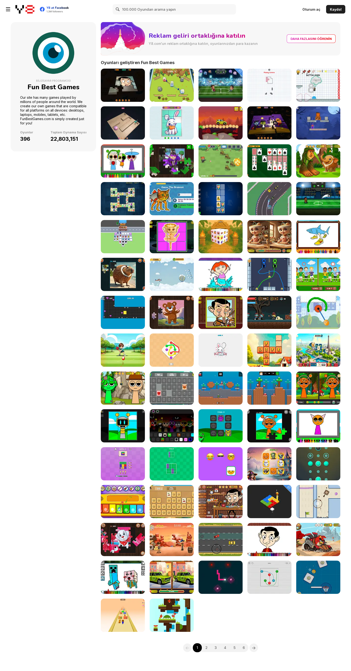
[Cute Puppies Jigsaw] (123, 539)
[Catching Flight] (172, 274)
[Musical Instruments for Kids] (123, 501)
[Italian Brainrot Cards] (221, 198)
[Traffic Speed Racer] (221, 539)
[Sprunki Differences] (318, 388)
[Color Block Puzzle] (123, 463)
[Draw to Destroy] (318, 312)
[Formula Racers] (269, 198)
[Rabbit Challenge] (172, 615)
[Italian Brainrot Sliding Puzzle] (172, 236)
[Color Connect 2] (172, 350)
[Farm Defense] (221, 161)
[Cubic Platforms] (269, 501)
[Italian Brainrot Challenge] (172, 198)
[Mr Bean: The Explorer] (221, 501)
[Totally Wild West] (172, 539)
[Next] (253, 647)
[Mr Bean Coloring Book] (269, 539)
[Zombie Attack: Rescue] (269, 312)
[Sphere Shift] (318, 463)
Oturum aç (311, 9)
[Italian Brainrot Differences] (269, 236)
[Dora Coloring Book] (221, 274)
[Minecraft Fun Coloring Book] (123, 577)
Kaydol (336, 9)
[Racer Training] (269, 274)
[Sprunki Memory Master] (172, 388)
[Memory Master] (172, 501)
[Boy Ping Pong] (123, 350)
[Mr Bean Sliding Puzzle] (221, 312)
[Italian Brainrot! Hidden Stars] (318, 161)
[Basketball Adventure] (318, 577)
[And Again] (318, 85)
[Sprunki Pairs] (221, 425)
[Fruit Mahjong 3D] (221, 236)
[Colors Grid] (172, 463)
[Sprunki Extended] (172, 425)
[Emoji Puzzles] (221, 463)
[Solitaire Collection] (269, 161)
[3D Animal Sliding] (172, 123)
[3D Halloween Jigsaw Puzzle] (269, 123)
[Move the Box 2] (318, 501)
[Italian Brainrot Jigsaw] (123, 274)
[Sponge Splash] (123, 312)
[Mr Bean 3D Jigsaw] (123, 85)
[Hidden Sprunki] (123, 388)
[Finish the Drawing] (221, 350)
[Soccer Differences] (318, 274)
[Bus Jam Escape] (123, 236)
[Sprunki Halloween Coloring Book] (123, 161)
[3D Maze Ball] (123, 123)
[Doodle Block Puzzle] (269, 85)
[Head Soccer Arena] (221, 85)
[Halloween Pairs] (269, 463)
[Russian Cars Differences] (172, 577)
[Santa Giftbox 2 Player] (221, 388)
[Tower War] (172, 85)
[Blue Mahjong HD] (123, 198)
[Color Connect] (269, 577)
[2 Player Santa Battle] (269, 388)
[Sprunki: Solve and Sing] (123, 425)
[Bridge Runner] (123, 615)
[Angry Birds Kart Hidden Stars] (318, 539)
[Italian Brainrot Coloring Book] (318, 236)
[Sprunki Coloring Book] (318, 425)
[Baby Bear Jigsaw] (172, 312)
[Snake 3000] (221, 577)
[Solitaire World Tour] (318, 350)
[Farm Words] (269, 350)
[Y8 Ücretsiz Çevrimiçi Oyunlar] (25, 9)
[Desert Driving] (221, 123)
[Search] (118, 9)
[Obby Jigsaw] (172, 161)
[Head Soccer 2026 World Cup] (318, 198)
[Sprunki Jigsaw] (269, 425)
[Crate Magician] (318, 123)
